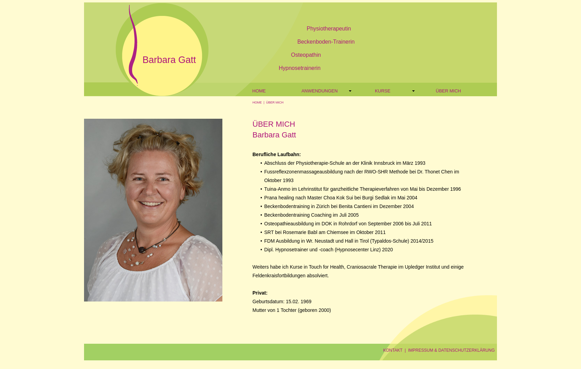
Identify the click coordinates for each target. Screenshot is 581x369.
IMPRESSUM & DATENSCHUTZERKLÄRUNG (451, 350)
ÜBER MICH (275, 102)
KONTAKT (393, 350)
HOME (257, 102)
